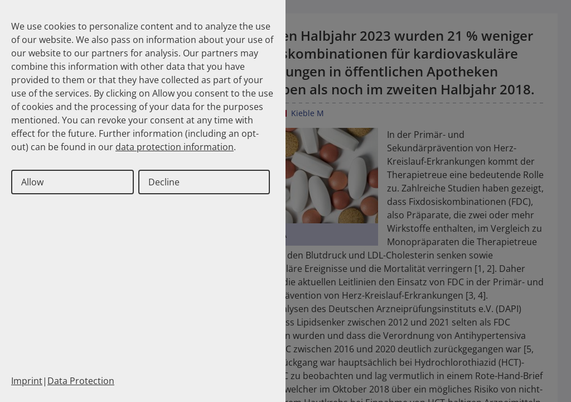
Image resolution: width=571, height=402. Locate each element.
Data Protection (80, 381)
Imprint (26, 381)
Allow (32, 182)
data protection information (174, 147)
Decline (164, 182)
